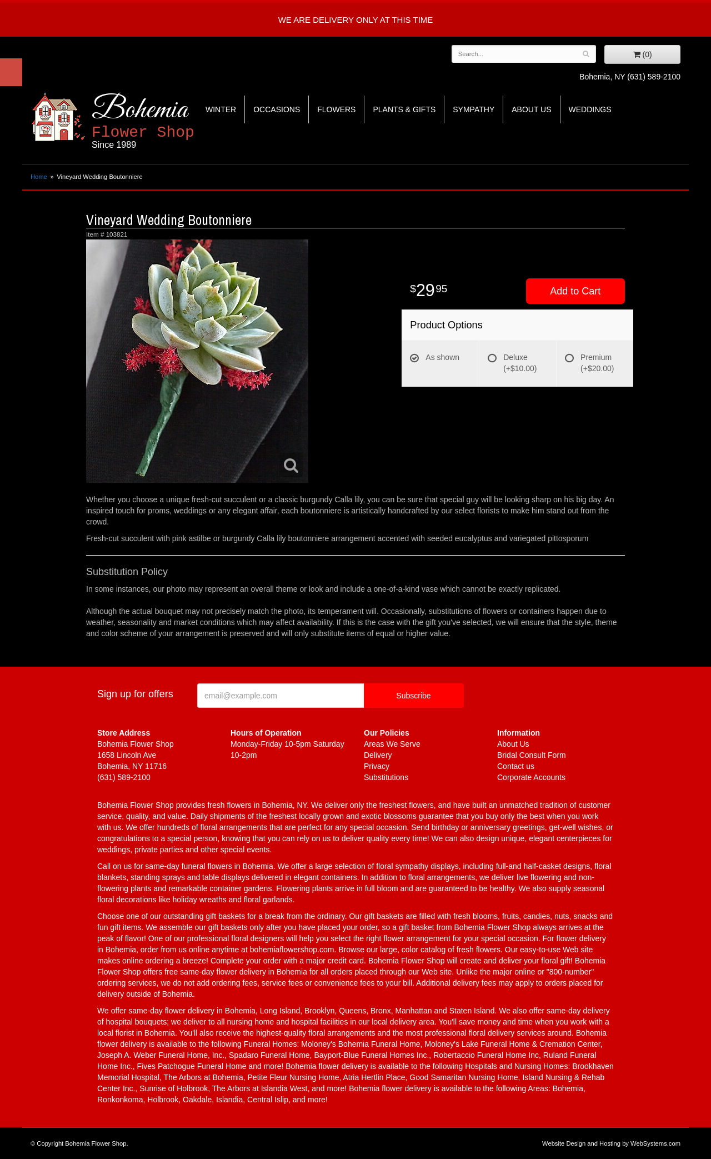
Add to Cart (575, 291)
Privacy (376, 766)
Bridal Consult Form (531, 755)
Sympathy (473, 109)
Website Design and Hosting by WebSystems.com (611, 1143)
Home (39, 176)
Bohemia (170, 121)
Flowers (336, 109)
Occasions (276, 109)
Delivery (378, 755)
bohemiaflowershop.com (292, 949)
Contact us (515, 766)
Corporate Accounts (531, 777)
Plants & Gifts (404, 109)
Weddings (590, 109)
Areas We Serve (392, 744)
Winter (221, 109)
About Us (531, 109)
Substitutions (386, 777)
